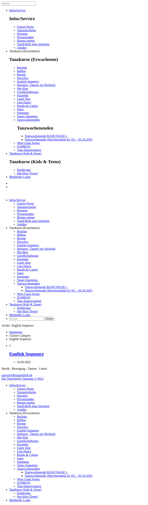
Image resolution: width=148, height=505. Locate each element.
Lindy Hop (23, 99)
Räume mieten (26, 40)
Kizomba (22, 95)
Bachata (22, 67)
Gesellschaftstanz (28, 92)
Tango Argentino (27, 116)
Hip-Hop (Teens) (27, 173)
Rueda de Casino (27, 105)
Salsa (20, 109)
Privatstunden (25, 37)
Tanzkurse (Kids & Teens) (25, 153)
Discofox (22, 78)
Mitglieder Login (19, 176)
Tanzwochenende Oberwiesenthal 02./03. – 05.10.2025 (58, 139)
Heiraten (22, 33)
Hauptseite (15, 332)
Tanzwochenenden (28, 119)
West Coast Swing (28, 143)
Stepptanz (23, 112)
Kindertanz (24, 169)
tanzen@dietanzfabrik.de (17, 375)
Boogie (21, 74)
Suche (49, 318)
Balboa (21, 71)
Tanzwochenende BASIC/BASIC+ (46, 136)
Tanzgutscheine (26, 30)
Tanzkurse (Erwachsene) (24, 51)
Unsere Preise (25, 26)
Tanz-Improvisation (29, 150)
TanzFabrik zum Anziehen (33, 44)
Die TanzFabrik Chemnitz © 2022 (23, 378)
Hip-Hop (22, 88)
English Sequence (28, 81)
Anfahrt (22, 47)
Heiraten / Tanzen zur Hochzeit (36, 85)
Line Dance (24, 102)
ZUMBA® (23, 146)
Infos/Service (17, 10)
